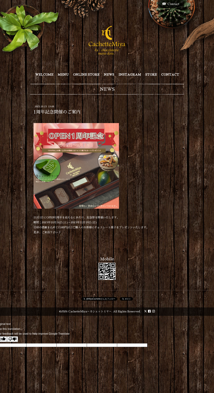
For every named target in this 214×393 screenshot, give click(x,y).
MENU (63, 74)
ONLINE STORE (86, 74)
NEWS (109, 74)
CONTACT (170, 74)
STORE (151, 74)
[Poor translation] (12, 339)
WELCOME (44, 74)
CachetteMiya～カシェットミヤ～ (90, 311)
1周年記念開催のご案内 (57, 112)
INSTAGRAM (129, 74)
